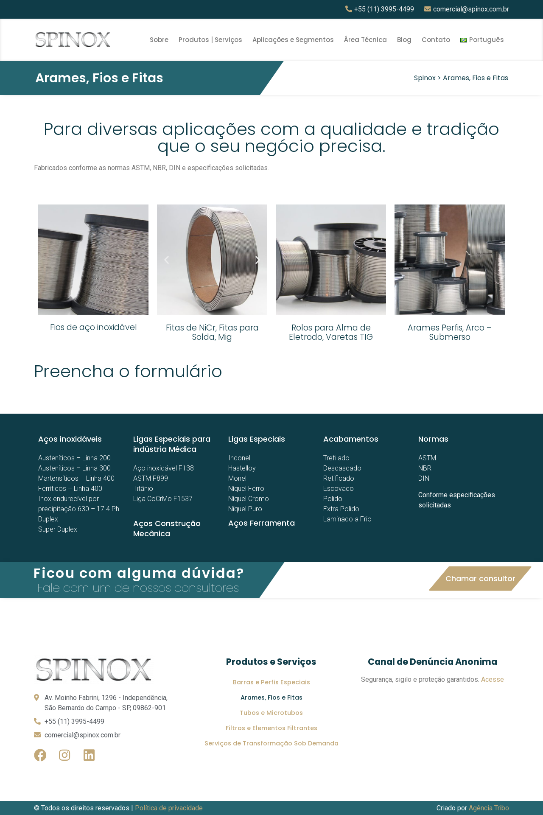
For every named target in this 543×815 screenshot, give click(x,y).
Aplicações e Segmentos (293, 39)
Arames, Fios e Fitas (271, 697)
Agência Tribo (489, 808)
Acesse (492, 679)
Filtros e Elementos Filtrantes (271, 728)
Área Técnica (365, 39)
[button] (480, 578)
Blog (404, 39)
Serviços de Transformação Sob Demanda (271, 743)
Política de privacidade (169, 808)
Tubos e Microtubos (271, 713)
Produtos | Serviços (210, 39)
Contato (436, 39)
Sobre (159, 39)
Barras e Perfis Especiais (271, 682)
